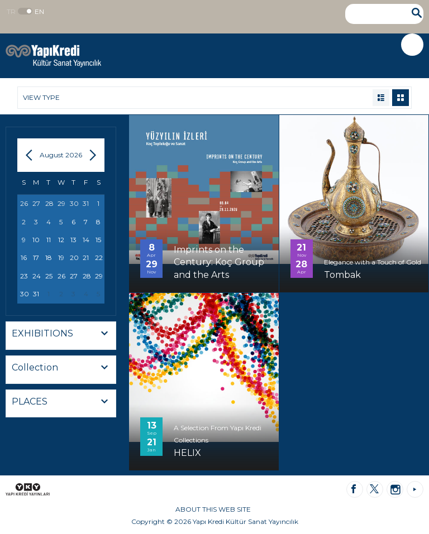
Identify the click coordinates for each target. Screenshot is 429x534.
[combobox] (61, 335)
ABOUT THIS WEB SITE (213, 509)
